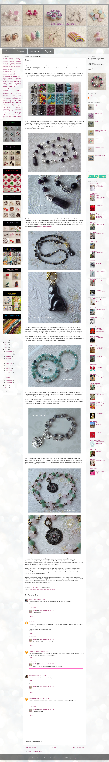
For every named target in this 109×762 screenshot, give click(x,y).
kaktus (4, 78)
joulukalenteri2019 (9, 73)
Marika (35, 610)
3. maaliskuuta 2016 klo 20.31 (46, 686)
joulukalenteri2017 (9, 69)
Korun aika (92, 260)
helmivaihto (5, 64)
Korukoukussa (32, 622)
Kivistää (8, 377)
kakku (19, 76)
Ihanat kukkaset (99, 205)
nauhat (7, 98)
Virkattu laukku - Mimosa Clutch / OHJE (100, 472)
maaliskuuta (9, 372)
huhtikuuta (9, 370)
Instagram (34, 51)
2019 (6, 342)
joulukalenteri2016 (15, 68)
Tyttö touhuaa (93, 421)
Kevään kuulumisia (100, 271)
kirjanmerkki (17, 81)
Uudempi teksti (30, 748)
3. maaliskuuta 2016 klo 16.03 (41, 651)
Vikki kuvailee (93, 449)
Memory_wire (6, 95)
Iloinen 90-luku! (100, 318)
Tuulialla (92, 412)
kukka (15, 87)
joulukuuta (9, 351)
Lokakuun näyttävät (100, 155)
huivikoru (19, 64)
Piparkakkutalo (99, 413)
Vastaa (30, 604)
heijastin (12, 63)
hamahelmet (18, 61)
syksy (10, 112)
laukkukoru (6, 93)
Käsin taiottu (93, 298)
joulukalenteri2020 (9, 74)
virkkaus (19, 114)
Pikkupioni (92, 355)
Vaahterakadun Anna (95, 440)
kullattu (19, 87)
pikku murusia (93, 345)
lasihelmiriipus (6, 92)
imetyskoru (11, 66)
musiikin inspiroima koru (44, 226)
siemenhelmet (6, 109)
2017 (6, 347)
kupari (4, 88)
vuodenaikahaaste (7, 116)
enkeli (19, 59)
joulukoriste (6, 76)
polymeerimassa (14, 102)
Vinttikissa (92, 459)
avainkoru (5, 59)
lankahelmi (18, 90)
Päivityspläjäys (99, 252)
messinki (14, 95)
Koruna (91, 270)
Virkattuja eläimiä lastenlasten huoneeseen (100, 216)
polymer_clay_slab (7, 104)
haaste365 (5, 61)
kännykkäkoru (6, 90)
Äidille (7, 375)
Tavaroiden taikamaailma (96, 402)
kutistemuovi (10, 88)
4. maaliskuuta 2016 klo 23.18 (46, 709)
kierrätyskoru (6, 81)
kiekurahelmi (18, 79)
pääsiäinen (15, 105)
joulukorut (14, 76)
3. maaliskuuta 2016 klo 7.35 (40, 599)
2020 (6, 340)
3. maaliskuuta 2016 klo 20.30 (46, 664)
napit (10, 97)
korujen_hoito (18, 83)
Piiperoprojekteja (94, 336)
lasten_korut (18, 92)
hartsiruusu (6, 63)
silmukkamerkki (6, 110)
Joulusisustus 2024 (100, 460)
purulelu (4, 105)
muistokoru (5, 97)
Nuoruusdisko (93, 317)
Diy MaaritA (93, 232)
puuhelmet (9, 105)
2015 (6, 385)
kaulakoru (33, 589)
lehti (11, 93)
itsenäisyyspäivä (17, 66)
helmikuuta (9, 380)
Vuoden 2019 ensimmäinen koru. (99, 187)
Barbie (10, 59)
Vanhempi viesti (78, 748)
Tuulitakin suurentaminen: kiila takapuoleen (100, 330)
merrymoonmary (59, 757)
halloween (12, 61)
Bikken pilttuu (93, 223)
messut (19, 95)
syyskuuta (9, 358)
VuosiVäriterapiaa (16, 116)
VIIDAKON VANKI (100, 224)
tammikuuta (9, 382)
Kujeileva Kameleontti (95, 289)
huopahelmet (5, 66)
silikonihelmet (18, 109)
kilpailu (11, 81)
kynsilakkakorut (17, 88)
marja (19, 93)
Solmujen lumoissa (94, 393)
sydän (5, 113)
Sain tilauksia (99, 281)
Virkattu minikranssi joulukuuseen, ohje (100, 368)
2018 (6, 344)
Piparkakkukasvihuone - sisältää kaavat (100, 349)
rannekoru (52, 589)
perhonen (5, 102)
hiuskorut (12, 64)
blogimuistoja (15, 59)
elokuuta (8, 361)
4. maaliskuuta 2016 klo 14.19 (42, 698)
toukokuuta (9, 368)
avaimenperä (17, 58)
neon (10, 98)
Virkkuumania (93, 468)
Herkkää (97, 138)
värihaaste (5, 118)
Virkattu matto (99, 337)
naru (4, 98)
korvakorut (7, 87)
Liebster (15, 93)
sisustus (15, 110)
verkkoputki (5, 114)
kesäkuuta (9, 365)
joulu (4, 68)
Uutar (91, 431)
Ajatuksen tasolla (99, 121)
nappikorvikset (17, 97)
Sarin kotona (93, 374)
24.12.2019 (99, 432)
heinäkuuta (9, 363)
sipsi (12, 110)
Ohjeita (48, 51)
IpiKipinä (91, 95)
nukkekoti (18, 98)
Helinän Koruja (93, 241)
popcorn (14, 104)
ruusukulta (18, 107)
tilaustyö (17, 113)
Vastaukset (33, 607)
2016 (6, 349)
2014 (6, 387)
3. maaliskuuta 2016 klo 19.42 (39, 675)
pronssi (47, 589)
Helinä (30, 599)
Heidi (30, 675)
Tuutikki (31, 651)
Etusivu (8, 51)
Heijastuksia (98, 105)
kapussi (10, 78)
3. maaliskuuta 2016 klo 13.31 (46, 639)
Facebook (20, 51)
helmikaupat (18, 63)
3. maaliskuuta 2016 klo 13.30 (46, 610)
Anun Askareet (93, 204)
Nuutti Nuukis (93, 327)
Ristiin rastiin (93, 364)
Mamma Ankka (93, 308)
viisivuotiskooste (12, 114)
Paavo (10, 100)
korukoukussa (93, 251)
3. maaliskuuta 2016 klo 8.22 (44, 622)
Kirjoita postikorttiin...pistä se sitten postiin (100, 197)
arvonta (5, 58)
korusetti (42, 589)
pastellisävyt (18, 100)
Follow (89, 171)
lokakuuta (8, 356)
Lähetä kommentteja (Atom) (35, 751)
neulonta (14, 98)
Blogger (75, 757)
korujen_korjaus (6, 84)
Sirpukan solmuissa (95, 383)
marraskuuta (9, 354)
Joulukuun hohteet (99, 147)
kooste (10, 83)
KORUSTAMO (93, 279)
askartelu (11, 58)
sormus (19, 110)
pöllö (19, 105)
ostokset (5, 100)
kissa (38, 589)
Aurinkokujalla (93, 213)
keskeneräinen (6, 79)
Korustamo (32, 698)
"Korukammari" (94, 183)
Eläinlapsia (98, 451)
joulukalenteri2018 (9, 71)
